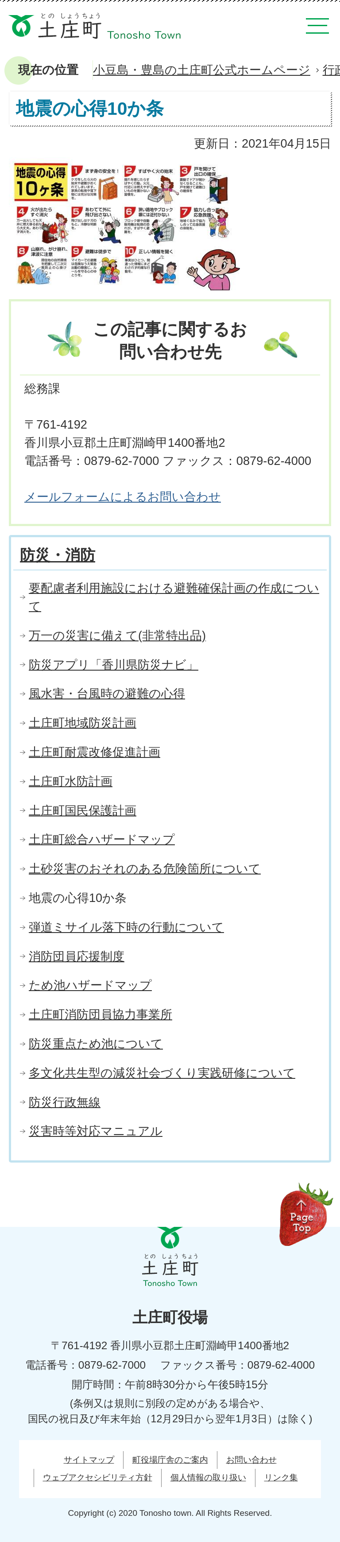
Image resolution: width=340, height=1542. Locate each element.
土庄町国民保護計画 (82, 810)
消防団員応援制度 (76, 956)
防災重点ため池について (96, 1043)
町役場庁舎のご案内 (170, 1459)
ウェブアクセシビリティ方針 (97, 1477)
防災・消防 (57, 555)
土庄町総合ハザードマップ (102, 839)
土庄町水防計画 (70, 781)
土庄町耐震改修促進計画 (94, 752)
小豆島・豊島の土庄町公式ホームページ (201, 70)
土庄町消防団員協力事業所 (100, 1014)
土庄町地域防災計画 (82, 723)
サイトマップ (89, 1459)
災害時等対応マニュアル (95, 1131)
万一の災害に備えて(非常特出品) (117, 635)
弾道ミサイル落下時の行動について (126, 927)
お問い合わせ (251, 1459)
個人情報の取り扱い (208, 1477)
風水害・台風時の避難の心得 (107, 693)
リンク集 (281, 1477)
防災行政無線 (64, 1102)
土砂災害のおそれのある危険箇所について (145, 868)
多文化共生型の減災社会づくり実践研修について (162, 1073)
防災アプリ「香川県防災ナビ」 (113, 664)
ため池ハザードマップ (90, 985)
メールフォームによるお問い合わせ (122, 497)
